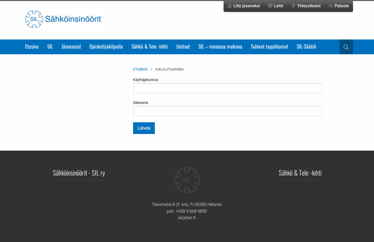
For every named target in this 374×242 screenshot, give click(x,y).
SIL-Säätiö (306, 46)
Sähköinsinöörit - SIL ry (79, 172)
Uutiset (183, 46)
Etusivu (32, 46)
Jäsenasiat (71, 46)
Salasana (227, 108)
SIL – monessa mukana (220, 46)
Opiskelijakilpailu (106, 46)
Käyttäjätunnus (227, 85)
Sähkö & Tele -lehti (149, 46)
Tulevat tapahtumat (269, 46)
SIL (50, 46)
